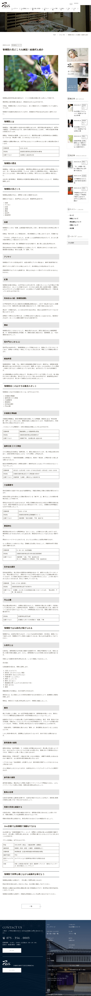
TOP (54, 35)
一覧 (30, 906)
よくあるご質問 (74, 965)
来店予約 (57, 939)
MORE (12, 950)
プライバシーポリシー (54, 974)
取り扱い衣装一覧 (44, 8)
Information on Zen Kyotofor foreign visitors (57, 979)
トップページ (20, 8)
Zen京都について (32, 8)
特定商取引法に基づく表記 (77, 970)
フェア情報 (64, 8)
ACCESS (12, 970)
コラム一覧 (62, 35)
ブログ (79, 8)
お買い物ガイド (52, 970)
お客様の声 (57, 953)
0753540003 (18, 938)
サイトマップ (74, 974)
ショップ (50, 965)
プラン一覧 (55, 8)
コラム (85, 8)
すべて (72, 215)
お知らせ (72, 8)
